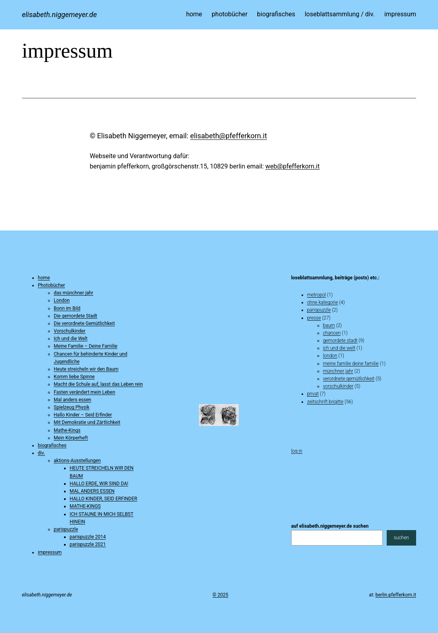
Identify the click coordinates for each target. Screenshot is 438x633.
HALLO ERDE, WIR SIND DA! (99, 483)
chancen (332, 333)
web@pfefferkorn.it (292, 166)
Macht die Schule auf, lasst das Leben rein (98, 384)
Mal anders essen (72, 400)
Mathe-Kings (67, 430)
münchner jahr (338, 371)
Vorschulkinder (70, 331)
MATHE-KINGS (85, 506)
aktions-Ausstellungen (77, 460)
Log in (296, 451)
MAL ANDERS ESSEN (92, 491)
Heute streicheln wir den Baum (86, 369)
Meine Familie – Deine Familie (85, 346)
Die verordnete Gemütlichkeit (84, 323)
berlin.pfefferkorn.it (396, 595)
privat (313, 394)
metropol (316, 295)
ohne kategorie (322, 302)
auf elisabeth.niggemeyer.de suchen (330, 526)
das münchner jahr (73, 293)
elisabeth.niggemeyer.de (59, 14)
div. (41, 453)
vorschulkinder (338, 386)
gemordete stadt (340, 340)
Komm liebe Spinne (74, 376)
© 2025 (220, 595)
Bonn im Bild (67, 308)
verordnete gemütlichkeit (349, 378)
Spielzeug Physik (72, 407)
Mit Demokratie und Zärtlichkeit (87, 422)
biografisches (52, 445)
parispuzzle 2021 (88, 544)
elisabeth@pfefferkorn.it (228, 136)
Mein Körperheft (71, 438)
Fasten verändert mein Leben (84, 392)
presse (314, 318)
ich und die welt (339, 348)
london (330, 355)
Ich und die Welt (71, 338)
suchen (401, 537)
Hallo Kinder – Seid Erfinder (83, 415)
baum (329, 325)
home (44, 278)
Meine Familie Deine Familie (351, 363)
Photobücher (51, 285)
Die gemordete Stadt (75, 316)
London (62, 300)
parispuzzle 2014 (88, 537)
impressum (50, 552)
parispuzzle (66, 529)
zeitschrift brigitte (325, 402)
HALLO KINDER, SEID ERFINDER (103, 498)
